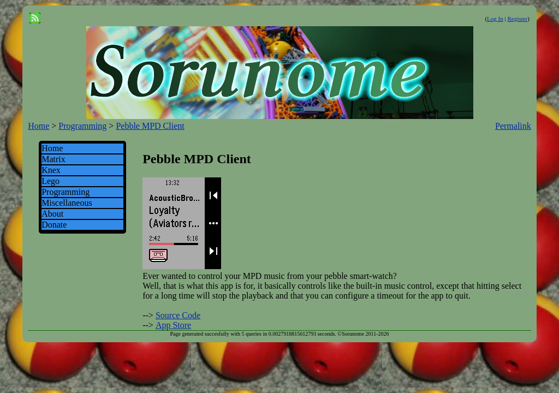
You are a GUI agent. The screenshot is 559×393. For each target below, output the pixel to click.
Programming (82, 125)
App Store (173, 325)
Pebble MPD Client (150, 125)
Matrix (53, 159)
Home (38, 125)
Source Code (178, 315)
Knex (51, 170)
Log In (495, 18)
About (52, 213)
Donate (54, 224)
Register (517, 18)
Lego (50, 181)
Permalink (513, 125)
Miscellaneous (66, 202)
